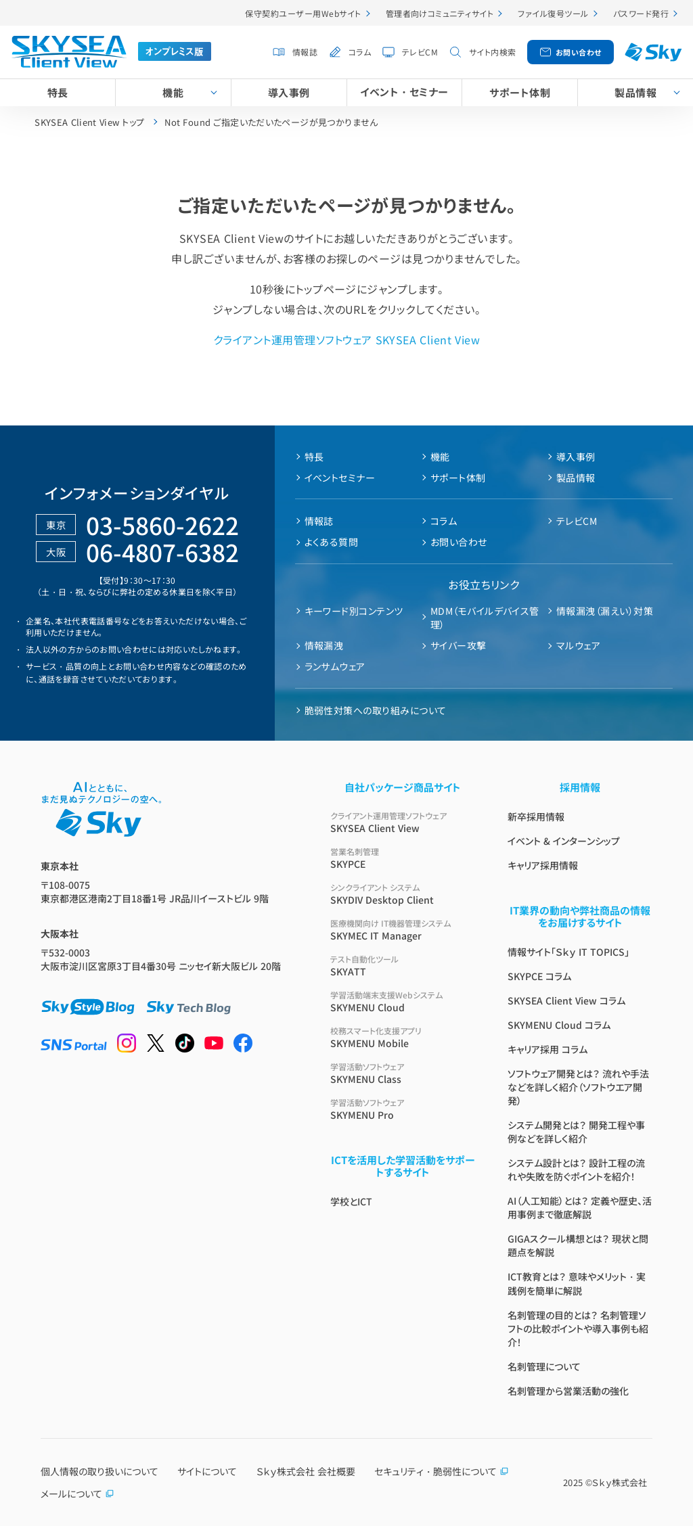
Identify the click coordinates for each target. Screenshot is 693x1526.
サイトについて (207, 1471)
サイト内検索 (492, 51)
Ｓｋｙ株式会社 (619, 1482)
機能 (172, 92)
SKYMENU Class (402, 1073)
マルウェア (578, 645)
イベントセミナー (340, 477)
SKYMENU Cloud (402, 1001)
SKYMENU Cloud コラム (559, 1025)
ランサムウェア (335, 666)
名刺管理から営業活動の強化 (568, 1390)
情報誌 (304, 51)
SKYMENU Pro (402, 1109)
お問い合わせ (579, 52)
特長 (57, 92)
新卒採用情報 (536, 816)
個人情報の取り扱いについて (99, 1471)
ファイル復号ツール (553, 13)
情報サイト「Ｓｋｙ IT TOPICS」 (568, 951)
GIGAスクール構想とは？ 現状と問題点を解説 (578, 1245)
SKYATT (402, 965)
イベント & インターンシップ (564, 841)
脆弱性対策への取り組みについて (376, 710)
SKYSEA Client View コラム (566, 1000)
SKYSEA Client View (402, 822)
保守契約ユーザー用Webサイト (303, 13)
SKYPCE (402, 858)
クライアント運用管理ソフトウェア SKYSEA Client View (346, 339)
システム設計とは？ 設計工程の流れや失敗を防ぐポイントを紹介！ (576, 1169)
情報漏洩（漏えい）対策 (604, 611)
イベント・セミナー (404, 92)
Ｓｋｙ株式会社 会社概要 (305, 1471)
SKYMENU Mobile (402, 1037)
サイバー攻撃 (458, 645)
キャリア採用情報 (543, 865)
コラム (360, 51)
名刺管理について (544, 1366)
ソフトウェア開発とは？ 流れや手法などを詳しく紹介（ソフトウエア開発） (578, 1087)
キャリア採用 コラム (547, 1049)
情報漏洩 (324, 645)
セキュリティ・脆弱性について (441, 1471)
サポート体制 (519, 92)
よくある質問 (332, 542)
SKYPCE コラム (539, 976)
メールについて (77, 1493)
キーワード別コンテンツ (354, 611)
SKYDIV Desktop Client (402, 893)
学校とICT (351, 1201)
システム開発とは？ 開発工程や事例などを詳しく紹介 (576, 1131)
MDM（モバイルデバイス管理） (484, 617)
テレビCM (420, 51)
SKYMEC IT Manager (402, 929)
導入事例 (289, 92)
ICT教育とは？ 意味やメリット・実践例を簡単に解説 (577, 1283)
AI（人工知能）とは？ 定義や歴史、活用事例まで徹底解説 (580, 1207)
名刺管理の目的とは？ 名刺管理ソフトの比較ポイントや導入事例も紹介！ (578, 1328)
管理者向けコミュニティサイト (440, 13)
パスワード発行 (641, 13)
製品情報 (576, 477)
